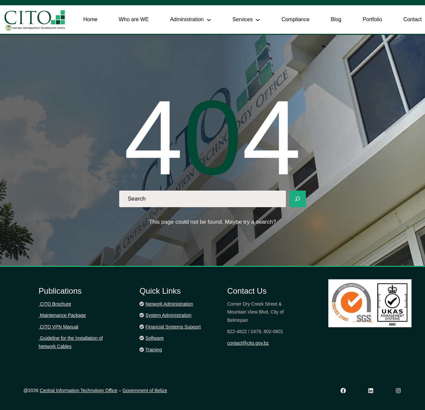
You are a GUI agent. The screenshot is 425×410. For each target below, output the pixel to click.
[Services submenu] (257, 19)
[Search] (297, 199)
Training (153, 349)
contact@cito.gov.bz (248, 343)
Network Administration (169, 304)
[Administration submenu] (209, 19)
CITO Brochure (55, 304)
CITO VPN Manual (58, 326)
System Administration (168, 315)
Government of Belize (145, 390)
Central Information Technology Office (79, 390)
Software (154, 338)
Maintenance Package (62, 315)
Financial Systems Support (173, 326)
